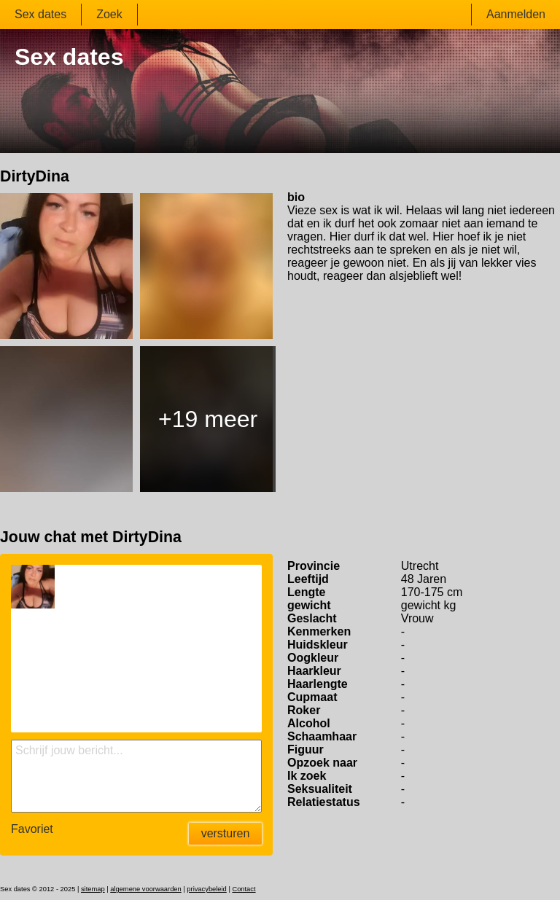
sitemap (93, 889)
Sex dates (40, 14)
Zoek (109, 14)
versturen (225, 833)
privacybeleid (206, 889)
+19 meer (207, 419)
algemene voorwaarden (146, 889)
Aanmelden (515, 14)
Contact (243, 889)
